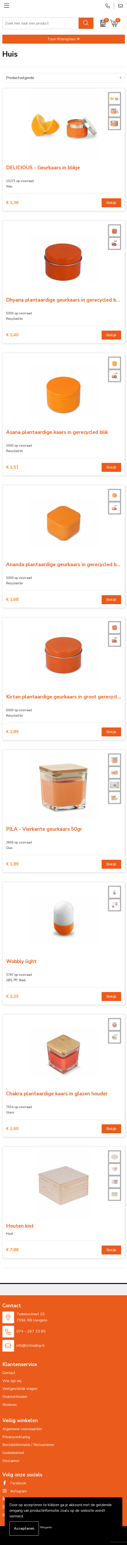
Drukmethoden (14, 1396)
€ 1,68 (12, 599)
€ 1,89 (12, 732)
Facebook (14, 1483)
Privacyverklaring (16, 1437)
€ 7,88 (12, 1250)
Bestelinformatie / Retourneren (28, 1444)
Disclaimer (11, 1460)
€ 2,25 (12, 996)
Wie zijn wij (11, 1380)
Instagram (14, 1491)
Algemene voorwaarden (22, 1429)
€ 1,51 (12, 467)
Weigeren (46, 1527)
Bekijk (111, 202)
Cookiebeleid (13, 1452)
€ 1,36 (12, 202)
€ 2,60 (12, 1128)
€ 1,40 (12, 335)
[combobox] (41, 23)
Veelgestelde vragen (19, 1388)
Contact (8, 1372)
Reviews (9, 1404)
